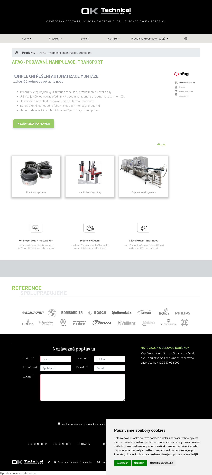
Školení (84, 38)
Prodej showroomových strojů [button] (148, 38)
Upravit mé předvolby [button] (161, 463)
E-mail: (82, 367)
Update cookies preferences (18, 473)
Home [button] (25, 38)
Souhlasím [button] (122, 463)
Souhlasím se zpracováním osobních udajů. (83, 423)
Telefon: (82, 358)
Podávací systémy (36, 192)
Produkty (28, 52)
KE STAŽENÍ (84, 443)
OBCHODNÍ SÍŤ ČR (37, 443)
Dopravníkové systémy (144, 192)
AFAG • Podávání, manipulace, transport (65, 52)
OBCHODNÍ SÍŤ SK (62, 443)
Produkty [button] (54, 38)
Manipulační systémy (90, 192)
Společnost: (30, 367)
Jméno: (28, 358)
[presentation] (80, 410)
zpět (161, 144)
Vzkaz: (28, 376)
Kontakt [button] (113, 38)
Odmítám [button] (139, 463)
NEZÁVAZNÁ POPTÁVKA (34, 123)
